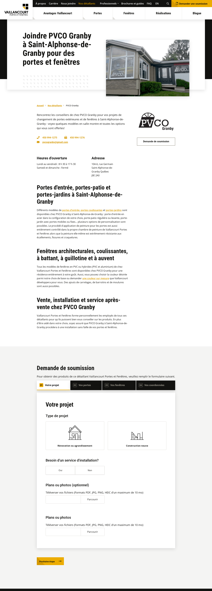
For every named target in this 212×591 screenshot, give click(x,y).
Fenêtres (129, 13)
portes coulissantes (91, 210)
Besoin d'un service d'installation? (72, 462)
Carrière (53, 3)
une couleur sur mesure (95, 278)
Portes (98, 13)
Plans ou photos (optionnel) (67, 487)
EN (157, 3)
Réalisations (163, 13)
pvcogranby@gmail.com (55, 142)
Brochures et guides (132, 3)
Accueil (40, 105)
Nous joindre (68, 3)
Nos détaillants (86, 3)
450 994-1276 (77, 137)
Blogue (197, 13)
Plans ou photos (58, 519)
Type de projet (57, 416)
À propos (41, 3)
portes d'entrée (71, 210)
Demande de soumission (156, 141)
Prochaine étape (49, 563)
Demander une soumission (193, 3)
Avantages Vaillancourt (57, 13)
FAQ (149, 3)
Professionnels (108, 3)
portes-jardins (114, 210)
